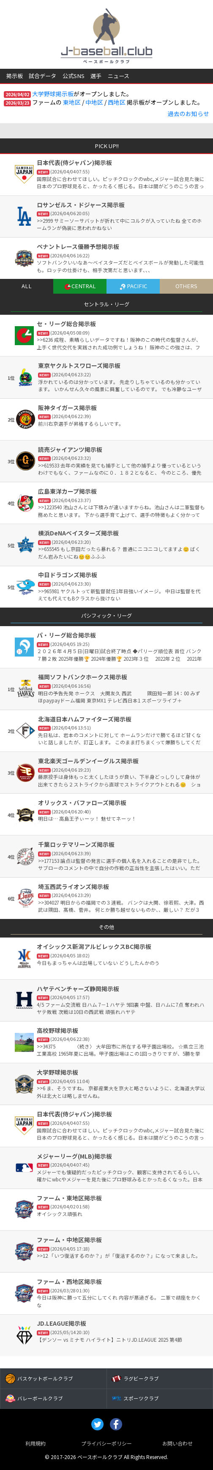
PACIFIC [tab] (133, 286)
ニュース (118, 76)
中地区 (94, 102)
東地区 (72, 102)
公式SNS (74, 76)
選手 (95, 76)
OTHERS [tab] (186, 286)
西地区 (117, 102)
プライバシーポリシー (106, 1443)
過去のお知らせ (188, 113)
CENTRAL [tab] (80, 286)
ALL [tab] (27, 286)
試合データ (42, 76)
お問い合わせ (177, 1443)
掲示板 (14, 76)
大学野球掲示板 (53, 93)
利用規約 (35, 1443)
